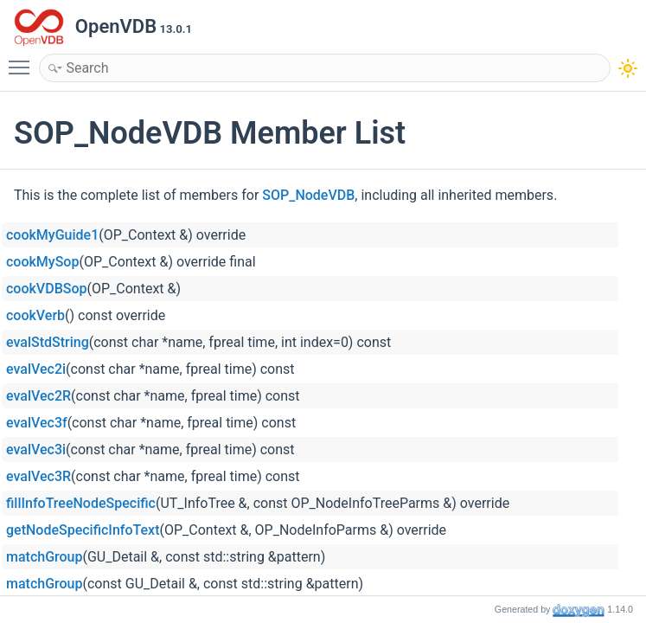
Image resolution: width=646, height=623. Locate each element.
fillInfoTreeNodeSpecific (81, 503)
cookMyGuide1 (52, 235)
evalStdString (47, 342)
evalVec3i (36, 449)
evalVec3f (36, 422)
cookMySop (42, 262)
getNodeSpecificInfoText (82, 530)
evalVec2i (36, 369)
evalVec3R (38, 476)
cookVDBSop (46, 288)
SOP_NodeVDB (308, 195)
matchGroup (44, 557)
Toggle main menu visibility (23, 59)
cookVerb (35, 315)
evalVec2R (38, 396)
